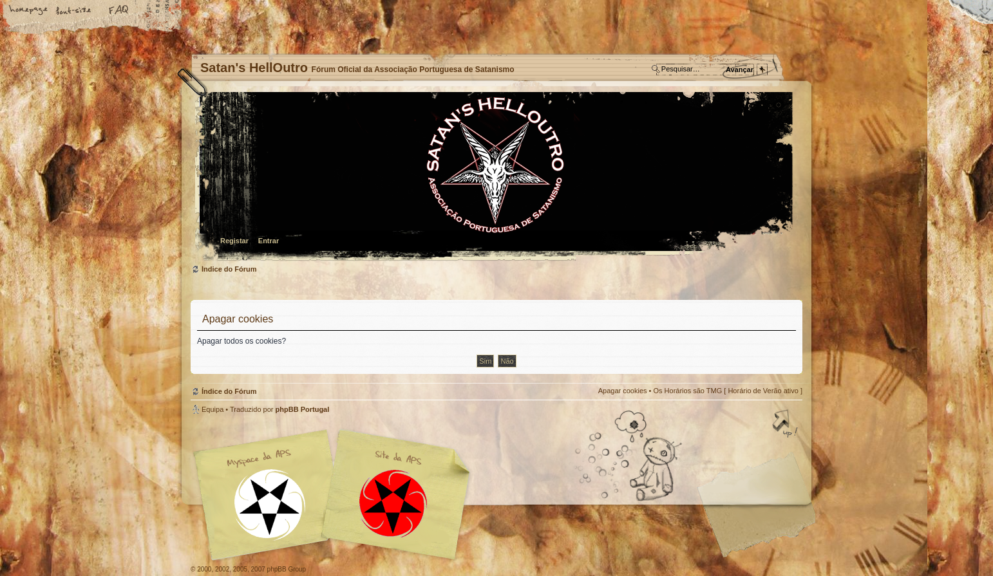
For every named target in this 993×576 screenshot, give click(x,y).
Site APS (393, 503)
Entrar (268, 241)
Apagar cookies (622, 391)
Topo (786, 425)
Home (29, 11)
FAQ (119, 11)
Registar (234, 241)
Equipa (212, 409)
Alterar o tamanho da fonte (74, 11)
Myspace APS (335, 495)
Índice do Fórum (495, 177)
